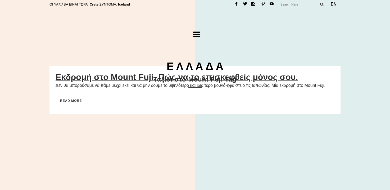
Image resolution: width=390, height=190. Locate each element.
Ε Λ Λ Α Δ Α (195, 66)
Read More (71, 101)
